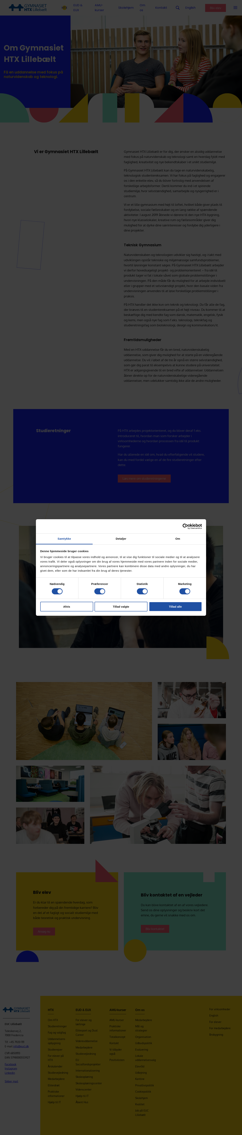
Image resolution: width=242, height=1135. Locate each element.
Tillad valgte (121, 606)
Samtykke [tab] (64, 538)
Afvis (66, 606)
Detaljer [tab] (121, 538)
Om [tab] (177, 538)
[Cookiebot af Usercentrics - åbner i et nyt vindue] (185, 526)
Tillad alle (175, 606)
